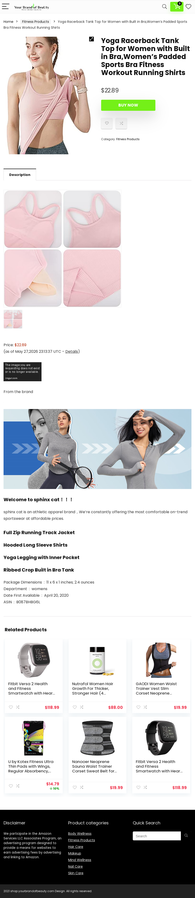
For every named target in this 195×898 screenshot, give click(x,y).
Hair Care (75, 846)
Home (8, 21)
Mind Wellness (79, 860)
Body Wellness (79, 833)
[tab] (20, 174)
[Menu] (5, 6)
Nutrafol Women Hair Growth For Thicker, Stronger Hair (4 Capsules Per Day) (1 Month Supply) (92, 693)
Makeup (74, 853)
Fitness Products (35, 21)
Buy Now (128, 105)
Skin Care (75, 873)
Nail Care (75, 866)
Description (19, 174)
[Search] (164, 6)
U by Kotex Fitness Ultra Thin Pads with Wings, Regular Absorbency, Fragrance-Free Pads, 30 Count (31, 771)
